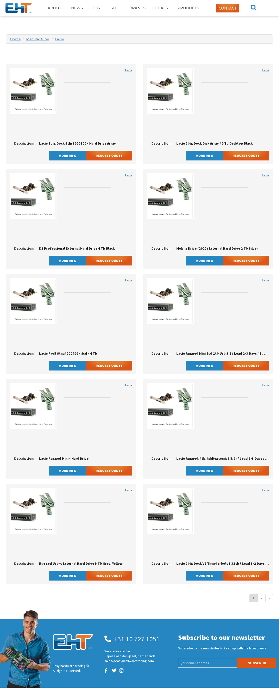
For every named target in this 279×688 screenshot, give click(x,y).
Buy (97, 8)
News (77, 8)
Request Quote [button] (109, 155)
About (54, 8)
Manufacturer (37, 39)
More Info (67, 155)
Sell (115, 8)
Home (15, 39)
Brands (137, 8)
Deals (161, 8)
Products (188, 8)
